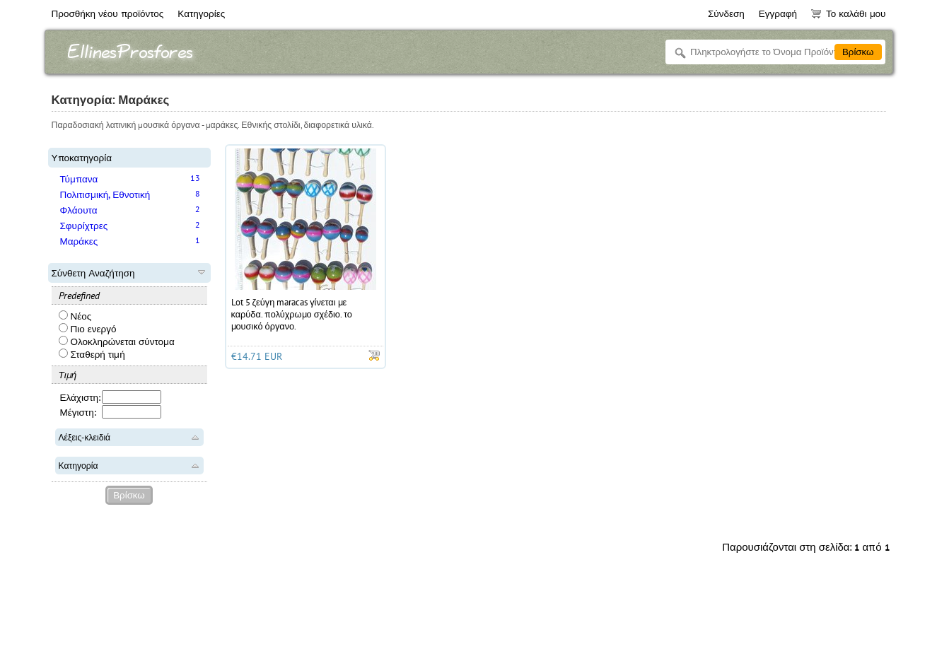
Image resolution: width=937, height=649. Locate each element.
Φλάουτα (79, 210)
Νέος (75, 316)
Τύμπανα (79, 179)
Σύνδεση (726, 13)
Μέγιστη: (78, 412)
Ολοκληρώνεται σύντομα (117, 341)
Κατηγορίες (201, 13)
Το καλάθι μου (848, 13)
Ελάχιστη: (80, 397)
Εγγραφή (778, 13)
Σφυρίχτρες (84, 225)
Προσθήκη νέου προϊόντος (108, 13)
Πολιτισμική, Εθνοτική (105, 194)
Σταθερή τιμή (92, 354)
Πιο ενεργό (88, 328)
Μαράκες (79, 241)
